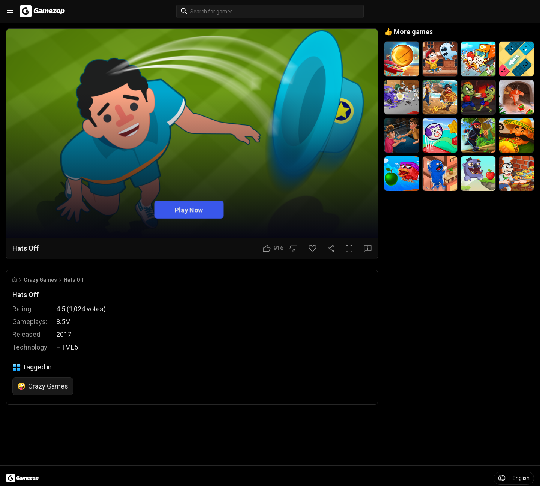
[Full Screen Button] (349, 248)
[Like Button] (273, 248)
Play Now (189, 209)
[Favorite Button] (312, 248)
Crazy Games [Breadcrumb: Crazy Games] (40, 280)
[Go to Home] (14, 279)
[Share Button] (331, 248)
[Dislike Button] (293, 248)
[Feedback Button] (367, 248)
